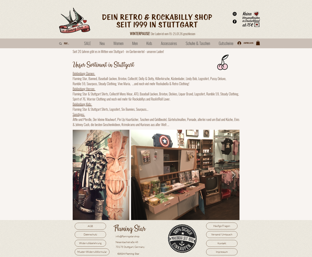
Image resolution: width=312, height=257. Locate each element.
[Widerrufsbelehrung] (90, 243)
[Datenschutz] (90, 234)
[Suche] (67, 43)
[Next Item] (234, 175)
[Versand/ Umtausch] (221, 234)
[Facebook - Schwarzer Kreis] (235, 22)
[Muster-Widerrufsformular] (92, 251)
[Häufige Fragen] (221, 226)
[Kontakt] (221, 243)
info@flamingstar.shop (127, 236)
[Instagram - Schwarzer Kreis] (235, 14)
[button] (258, 43)
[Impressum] (221, 251)
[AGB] (90, 226)
